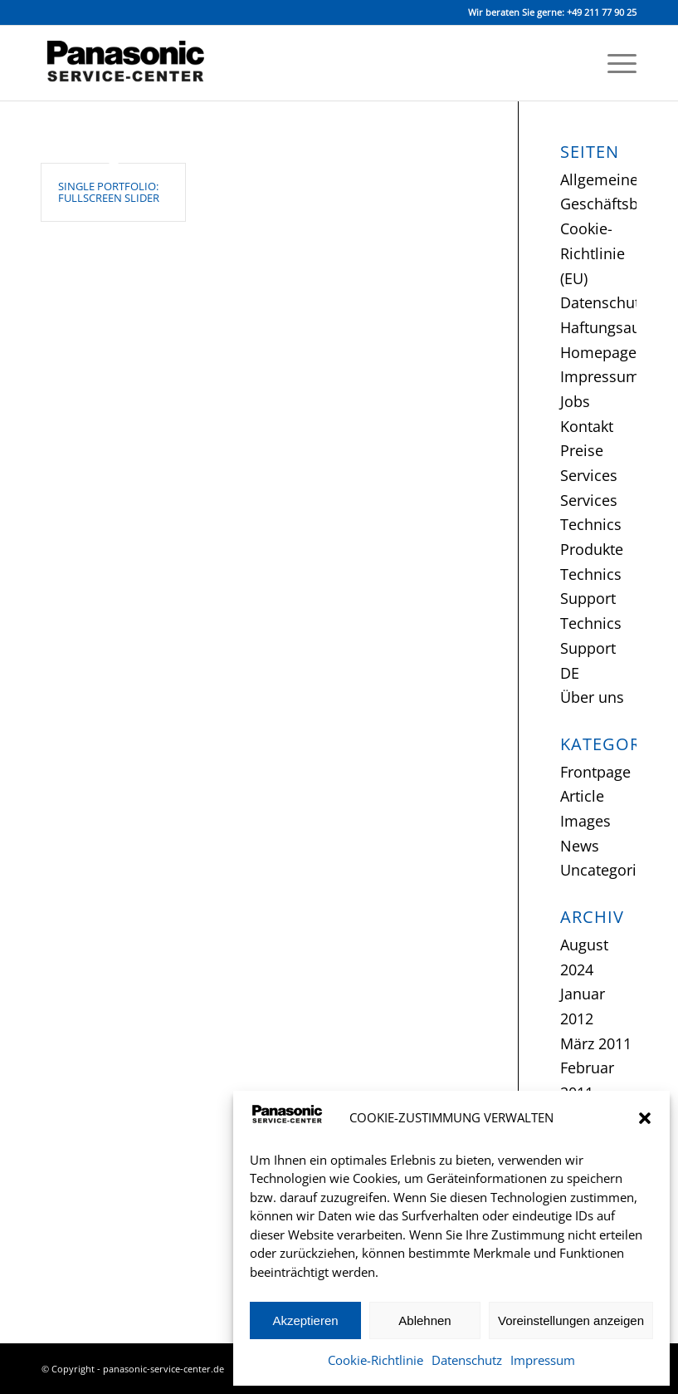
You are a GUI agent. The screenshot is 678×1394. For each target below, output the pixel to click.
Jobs (575, 401)
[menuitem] (614, 63)
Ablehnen (424, 1320)
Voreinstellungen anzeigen (571, 1320)
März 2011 (596, 1043)
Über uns (592, 697)
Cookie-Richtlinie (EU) (592, 252)
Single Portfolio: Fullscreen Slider (108, 192)
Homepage (598, 352)
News (579, 846)
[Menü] (614, 63)
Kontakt (586, 426)
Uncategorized (610, 870)
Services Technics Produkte (591, 524)
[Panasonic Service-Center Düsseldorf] (134, 63)
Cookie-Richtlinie (375, 1360)
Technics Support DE (591, 647)
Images (585, 821)
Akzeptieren (305, 1320)
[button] (645, 1118)
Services (588, 475)
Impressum (542, 1360)
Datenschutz (467, 1360)
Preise (581, 450)
